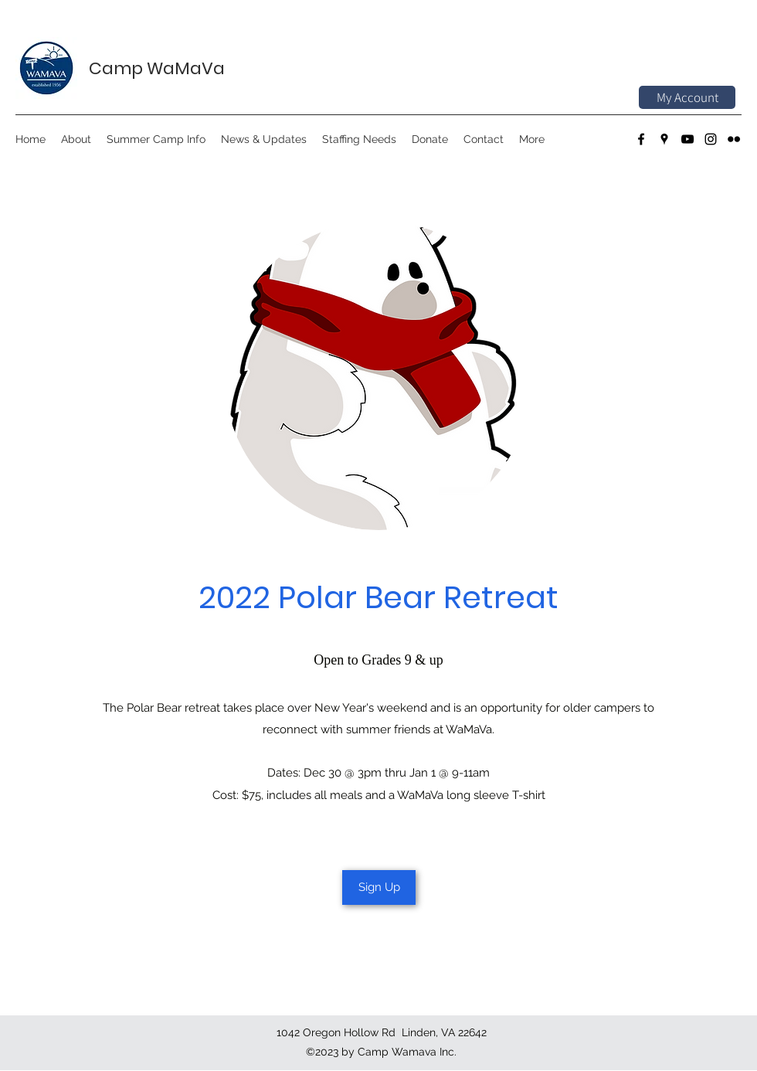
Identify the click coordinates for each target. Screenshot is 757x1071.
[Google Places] (664, 139)
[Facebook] (641, 139)
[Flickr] (734, 139)
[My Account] (687, 97)
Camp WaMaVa (157, 68)
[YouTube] (687, 139)
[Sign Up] (379, 887)
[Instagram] (710, 139)
